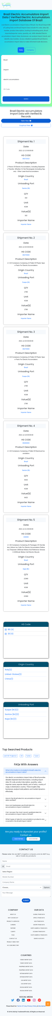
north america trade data (39, 928)
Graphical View (26, 125)
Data (21, 50)
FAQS (12, 935)
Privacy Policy (32, 1006)
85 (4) (11, 629)
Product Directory (13, 942)
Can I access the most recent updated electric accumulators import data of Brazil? (24, 813)
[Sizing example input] (26, 861)
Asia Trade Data (39, 921)
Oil (21, 756)
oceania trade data (39, 931)
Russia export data (26, 990)
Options (47, 887)
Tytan (28, 756)
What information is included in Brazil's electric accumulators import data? (23, 771)
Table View (26, 121)
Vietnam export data (26, 977)
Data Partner (33, 839)
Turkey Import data (26, 960)
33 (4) (10, 633)
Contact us (13, 938)
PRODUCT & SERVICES (13, 921)
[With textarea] (26, 894)
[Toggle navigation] (48, 5)
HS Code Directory (13, 945)
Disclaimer (42, 1006)
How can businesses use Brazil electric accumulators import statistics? (20, 806)
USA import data (26, 980)
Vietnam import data (26, 973)
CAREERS (13, 925)
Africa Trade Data (39, 918)
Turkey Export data (26, 963)
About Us (13, 914)
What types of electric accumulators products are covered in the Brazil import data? (25, 820)
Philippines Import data (26, 966)
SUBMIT (26, 900)
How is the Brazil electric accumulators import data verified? (23, 799)
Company (30, 50)
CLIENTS (13, 931)
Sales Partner (18, 839)
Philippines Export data (26, 970)
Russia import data (26, 987)
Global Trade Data (39, 914)
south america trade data (39, 935)
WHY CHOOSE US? (13, 918)
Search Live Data (39, 938)
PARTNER (12, 928)
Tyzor (36, 756)
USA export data (26, 984)
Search (26, 99)
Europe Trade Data (39, 925)
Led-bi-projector (10, 756)
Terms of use (22, 1006)
